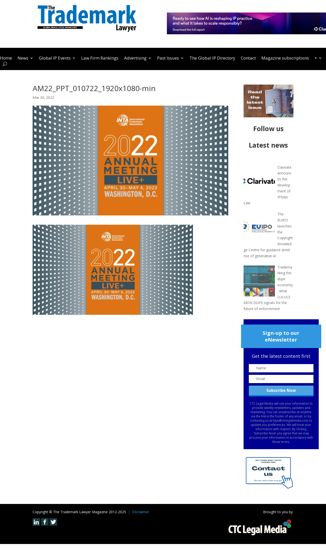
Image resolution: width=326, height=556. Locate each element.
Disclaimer (140, 511)
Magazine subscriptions (285, 58)
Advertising (135, 58)
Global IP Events (55, 58)
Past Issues (168, 58)
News (23, 58)
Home (6, 58)
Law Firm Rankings (100, 58)
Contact (248, 58)
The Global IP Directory (212, 58)
